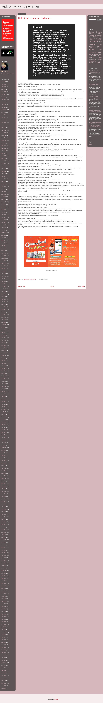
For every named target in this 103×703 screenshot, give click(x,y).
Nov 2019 (3, 278)
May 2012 (3, 509)
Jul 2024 (3, 135)
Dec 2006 (3, 675)
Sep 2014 (3, 437)
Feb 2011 (3, 547)
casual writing (95, 33)
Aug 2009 (3, 593)
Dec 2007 (3, 644)
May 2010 (3, 570)
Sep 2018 (3, 314)
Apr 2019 (3, 296)
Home (52, 286)
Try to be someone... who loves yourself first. (95, 97)
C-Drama (99, 32)
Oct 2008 (3, 619)
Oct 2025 (3, 97)
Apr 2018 (3, 327)
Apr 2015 (3, 419)
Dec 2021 (3, 214)
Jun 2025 (3, 107)
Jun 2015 (3, 414)
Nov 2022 (3, 186)
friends (100, 39)
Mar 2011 (3, 545)
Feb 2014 (3, 455)
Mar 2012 (3, 514)
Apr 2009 (3, 603)
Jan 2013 (3, 488)
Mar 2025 (3, 114)
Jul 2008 (3, 627)
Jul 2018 (3, 319)
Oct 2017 (3, 342)
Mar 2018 (3, 330)
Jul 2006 (3, 688)
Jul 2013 (3, 473)
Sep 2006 (3, 683)
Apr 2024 (3, 143)
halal (100, 41)
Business (91, 32)
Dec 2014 (3, 429)
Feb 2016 (3, 394)
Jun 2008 (3, 629)
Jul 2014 (3, 442)
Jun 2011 (3, 537)
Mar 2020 (3, 268)
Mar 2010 (3, 575)
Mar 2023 (3, 176)
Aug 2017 (3, 347)
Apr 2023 (3, 173)
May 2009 (3, 601)
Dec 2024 (3, 122)
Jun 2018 (3, 322)
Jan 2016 (3, 396)
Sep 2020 (3, 253)
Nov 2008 (3, 616)
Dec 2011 (3, 522)
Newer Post (21, 286)
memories (92, 49)
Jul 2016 (3, 381)
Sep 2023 (3, 161)
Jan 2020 (3, 273)
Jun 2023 (3, 168)
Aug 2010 (3, 563)
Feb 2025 (3, 117)
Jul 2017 (3, 350)
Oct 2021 (3, 219)
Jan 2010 (3, 580)
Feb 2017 (3, 363)
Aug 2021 (3, 225)
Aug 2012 (3, 501)
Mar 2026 (3, 84)
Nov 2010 (3, 555)
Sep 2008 (3, 621)
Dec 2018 (3, 306)
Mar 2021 (3, 237)
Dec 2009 (3, 583)
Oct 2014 (3, 435)
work (98, 63)
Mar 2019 (3, 299)
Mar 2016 (3, 391)
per (101, 50)
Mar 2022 (3, 207)
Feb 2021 (3, 240)
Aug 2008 (3, 624)
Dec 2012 (3, 491)
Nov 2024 (3, 125)
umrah (100, 59)
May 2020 (3, 263)
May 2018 (3, 324)
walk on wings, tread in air (20, 6)
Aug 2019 (3, 286)
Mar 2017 (3, 360)
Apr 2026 (3, 81)
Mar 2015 (3, 422)
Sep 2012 (3, 499)
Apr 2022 (3, 204)
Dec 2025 (3, 91)
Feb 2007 (3, 670)
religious (99, 55)
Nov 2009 (3, 586)
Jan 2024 (3, 150)
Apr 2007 (3, 665)
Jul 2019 (3, 289)
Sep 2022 (3, 191)
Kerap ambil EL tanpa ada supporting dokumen (95, 111)
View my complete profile (7, 73)
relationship (92, 55)
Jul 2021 (3, 227)
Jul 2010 (3, 565)
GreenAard (93, 41)
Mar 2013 (3, 483)
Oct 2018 (3, 312)
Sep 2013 (3, 468)
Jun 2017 (3, 353)
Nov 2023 (3, 155)
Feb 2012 (3, 516)
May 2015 (3, 417)
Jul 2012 (3, 504)
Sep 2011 (3, 529)
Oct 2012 (3, 496)
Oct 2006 (3, 680)
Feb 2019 (3, 301)
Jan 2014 (3, 458)
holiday (100, 43)
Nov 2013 (3, 463)
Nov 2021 (3, 217)
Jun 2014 (3, 445)
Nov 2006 (3, 678)
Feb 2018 (3, 332)
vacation (92, 61)
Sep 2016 (3, 376)
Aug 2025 (3, 102)
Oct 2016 (3, 373)
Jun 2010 (3, 568)
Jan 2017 (3, 365)
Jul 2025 (3, 104)
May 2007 (3, 662)
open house (96, 50)
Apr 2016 (3, 388)
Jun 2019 (3, 291)
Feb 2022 (3, 209)
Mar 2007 (3, 667)
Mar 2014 (3, 452)
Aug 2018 (3, 317)
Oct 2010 (3, 557)
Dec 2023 (3, 153)
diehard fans (98, 35)
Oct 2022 (3, 189)
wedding (95, 62)
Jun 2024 (3, 138)
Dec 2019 (3, 276)
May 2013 (3, 478)
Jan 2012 (3, 519)
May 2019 (3, 294)
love (100, 44)
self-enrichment (95, 58)
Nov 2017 (3, 340)
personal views (95, 53)
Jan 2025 (3, 120)
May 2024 (3, 140)
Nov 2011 (3, 524)
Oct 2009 (3, 588)
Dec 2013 (3, 460)
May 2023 (3, 171)
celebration (91, 35)
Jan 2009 (3, 611)
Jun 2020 (3, 260)
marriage (91, 46)
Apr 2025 (3, 112)
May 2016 (3, 386)
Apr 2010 (3, 573)
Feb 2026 (3, 86)
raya (100, 54)
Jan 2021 (3, 242)
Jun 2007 (3, 660)
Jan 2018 (3, 335)
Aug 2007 (3, 655)
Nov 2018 (3, 309)
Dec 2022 (3, 184)
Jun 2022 (3, 199)
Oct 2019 (3, 281)
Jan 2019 (3, 304)
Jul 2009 (3, 596)
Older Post (81, 286)
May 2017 (3, 355)
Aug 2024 (3, 132)
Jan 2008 (3, 642)
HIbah (90, 43)
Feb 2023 (3, 179)
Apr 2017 (3, 358)
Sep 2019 (3, 283)
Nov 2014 (3, 432)
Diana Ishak (6, 71)
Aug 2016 (3, 378)
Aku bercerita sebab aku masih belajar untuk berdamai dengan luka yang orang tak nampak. (95, 124)
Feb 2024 (3, 148)
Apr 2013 (3, 481)
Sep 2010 (3, 560)
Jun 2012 (3, 506)
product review (93, 54)
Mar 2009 (3, 606)
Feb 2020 (3, 271)
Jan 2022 (3, 212)
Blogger (56, 699)
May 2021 (3, 232)
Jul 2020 (3, 258)
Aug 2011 (3, 532)
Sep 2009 (3, 591)
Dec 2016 (3, 368)
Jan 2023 (3, 181)
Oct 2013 (3, 465)
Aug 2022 (3, 194)
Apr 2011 (3, 542)
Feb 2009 (3, 609)
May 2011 (3, 539)
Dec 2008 (3, 614)
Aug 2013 (3, 470)
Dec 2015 (3, 399)
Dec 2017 (3, 337)
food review (96, 38)
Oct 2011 (3, 527)
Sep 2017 (3, 345)
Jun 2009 (3, 598)
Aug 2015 (3, 409)
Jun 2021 (3, 230)
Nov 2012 (3, 493)
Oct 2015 (3, 404)
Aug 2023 (3, 163)
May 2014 (3, 447)
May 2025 (3, 109)
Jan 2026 (3, 89)
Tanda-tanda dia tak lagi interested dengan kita (95, 71)
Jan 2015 (3, 427)
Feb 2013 (3, 486)
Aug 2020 (3, 255)
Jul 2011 (3, 534)
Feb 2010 (3, 578)
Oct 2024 (3, 127)
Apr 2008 (3, 634)
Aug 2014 (3, 440)
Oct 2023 (3, 158)
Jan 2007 (3, 673)
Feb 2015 (3, 424)
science (91, 57)
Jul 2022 (3, 196)
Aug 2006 (3, 685)
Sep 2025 (3, 99)
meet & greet (98, 47)
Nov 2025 (3, 94)
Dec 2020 (3, 245)
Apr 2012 (3, 511)
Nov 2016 (3, 370)
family (95, 36)
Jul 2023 (3, 166)
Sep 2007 (3, 652)
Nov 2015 (3, 401)
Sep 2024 (3, 130)
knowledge (92, 44)
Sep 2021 (3, 222)
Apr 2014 (3, 450)
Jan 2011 (3, 550)
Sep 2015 (3, 406)
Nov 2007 (3, 647)
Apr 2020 (3, 266)
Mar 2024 (3, 145)
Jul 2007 (3, 657)
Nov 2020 (3, 248)
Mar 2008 (3, 637)
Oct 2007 (3, 650)
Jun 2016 (3, 383)
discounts (91, 36)
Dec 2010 (3, 552)
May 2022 (3, 202)
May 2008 (3, 632)
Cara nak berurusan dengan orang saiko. (94, 83)
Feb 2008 (3, 639)
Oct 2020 (3, 250)
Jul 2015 (3, 411)
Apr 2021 (3, 235)
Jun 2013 (3, 476)
